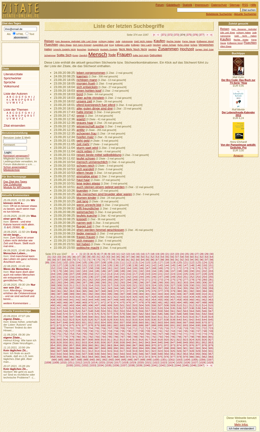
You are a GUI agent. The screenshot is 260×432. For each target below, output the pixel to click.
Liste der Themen (16, 109)
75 (98, 259)
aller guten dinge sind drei (95, 108)
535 (173, 308)
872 (166, 345)
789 (135, 336)
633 (135, 319)
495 (84, 305)
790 (141, 336)
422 (116, 296)
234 (78, 276)
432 (179, 296)
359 (211, 288)
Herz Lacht (146, 45)
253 (198, 276)
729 (84, 331)
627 (97, 319)
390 (78, 294)
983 (211, 356)
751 (59, 334)
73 (88, 259)
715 (160, 328)
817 (148, 339)
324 (154, 285)
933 (59, 354)
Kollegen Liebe (122, 45)
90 (172, 259)
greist (80, 115)
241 (122, 276)
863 (110, 345)
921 (148, 351)
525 (110, 308)
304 (192, 282)
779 (72, 336)
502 (129, 305)
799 (198, 336)
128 (66, 265)
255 (211, 276)
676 (78, 325)
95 (196, 259)
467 (72, 302)
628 (103, 319)
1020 (140, 362)
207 (72, 274)
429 (160, 296)
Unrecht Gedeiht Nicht (64, 49)
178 (53, 271)
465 (59, 302)
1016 (110, 362)
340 (91, 288)
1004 (187, 359)
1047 (201, 365)
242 (129, 276)
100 (53, 262)
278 (192, 279)
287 (84, 282)
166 (141, 268)
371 (164, 34)
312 (78, 285)
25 (187, 254)
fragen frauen (86, 237)
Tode (112, 55)
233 (72, 276)
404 (166, 294)
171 (173, 268)
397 (122, 294)
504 (141, 305)
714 (154, 328)
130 (78, 265)
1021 (148, 362)
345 (122, 288)
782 (91, 336)
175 (198, 268)
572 (78, 314)
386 (53, 294)
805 (72, 339)
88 (162, 259)
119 (173, 262)
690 (166, 325)
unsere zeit (84, 101)
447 (110, 299)
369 (110, 291)
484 (179, 302)
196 (166, 271)
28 (201, 254)
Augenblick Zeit (100, 45)
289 (97, 282)
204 (53, 274)
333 (211, 285)
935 (72, 354)
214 (116, 274)
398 (129, 294)
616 (192, 316)
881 (59, 348)
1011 (71, 362)
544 (66, 311)
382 (192, 291)
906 (53, 351)
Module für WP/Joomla (16, 187)
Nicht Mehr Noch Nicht (133, 49)
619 (211, 316)
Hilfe (253, 5)
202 (204, 271)
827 (211, 339)
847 (173, 342)
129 (72, 265)
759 (110, 334)
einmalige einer (87, 176)
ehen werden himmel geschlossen (100, 230)
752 (66, 334)
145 (173, 265)
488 (204, 302)
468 (78, 302)
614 (179, 316)
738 (141, 331)
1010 (63, 362)
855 (59, 345)
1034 (100, 365)
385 (211, 291)
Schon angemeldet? (15, 167)
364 (78, 291)
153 (59, 268)
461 (198, 299)
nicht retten (84, 151)
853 (211, 342)
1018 (125, 362)
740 (154, 331)
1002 (171, 359)
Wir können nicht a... (19, 201)
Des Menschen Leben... (19, 252)
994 (117, 359)
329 (185, 285)
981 (198, 356)
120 (179, 262)
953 (185, 354)
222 (166, 274)
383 (198, 291)
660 (141, 322)
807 (84, 339)
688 (154, 325)
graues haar (85, 122)
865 (122, 345)
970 (129, 356)
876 (192, 345)
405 (173, 294)
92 (182, 259)
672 (53, 325)
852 (204, 342)
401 (148, 294)
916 (116, 351)
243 (135, 276)
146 (179, 265)
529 (135, 308)
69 (69, 259)
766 (154, 334)
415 (72, 296)
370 (116, 291)
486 (192, 302)
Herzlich (157, 45)
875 (185, 345)
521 (84, 308)
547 (84, 311)
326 (166, 285)
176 (204, 268)
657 (122, 322)
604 (116, 316)
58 (182, 256)
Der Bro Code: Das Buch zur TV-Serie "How (238, 81)
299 (160, 282)
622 (66, 319)
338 (78, 288)
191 (135, 271)
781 (84, 336)
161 (110, 268)
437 (211, 296)
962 (78, 356)
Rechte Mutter (174, 41)
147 (185, 265)
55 (167, 256)
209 (84, 274)
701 (72, 328)
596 (66, 316)
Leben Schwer (169, 45)
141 (148, 265)
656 (116, 322)
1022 (156, 362)
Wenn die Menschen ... (17, 269)
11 (118, 254)
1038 (131, 365)
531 (148, 308)
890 (116, 348)
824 (192, 339)
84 (142, 259)
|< (154, 34)
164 (129, 268)
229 (211, 274)
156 (78, 268)
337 (72, 288)
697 (211, 325)
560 (166, 311)
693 (185, 325)
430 (166, 296)
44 (113, 256)
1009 (56, 362)
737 (135, 331)
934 (66, 354)
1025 (179, 362)
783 (97, 336)
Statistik (187, 5)
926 (179, 351)
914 (103, 351)
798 (192, 336)
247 (160, 276)
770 (179, 334)
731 (97, 331)
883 (72, 348)
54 (162, 256)
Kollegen (135, 45)
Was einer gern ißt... (19, 217)
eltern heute (85, 172)
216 (129, 274)
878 (204, 345)
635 (148, 319)
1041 (154, 365)
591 (198, 314)
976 (166, 356)
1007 (210, 359)
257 (59, 279)
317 (110, 285)
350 (154, 288)
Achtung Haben (106, 41)
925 (173, 351)
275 (173, 279)
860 (91, 345)
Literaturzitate (13, 74)
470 (91, 302)
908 (66, 351)
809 (97, 339)
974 (154, 356)
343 (110, 288)
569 (59, 314)
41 (98, 256)
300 (166, 282)
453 (148, 299)
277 (185, 279)
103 (72, 262)
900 (179, 348)
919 (135, 351)
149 (198, 265)
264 (103, 279)
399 (135, 294)
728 (78, 331)
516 (53, 308)
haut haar (83, 180)
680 (103, 325)
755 (84, 334)
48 (133, 256)
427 (148, 296)
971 (135, 356)
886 (91, 348)
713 (148, 328)
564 (192, 311)
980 (192, 356)
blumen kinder (86, 197)
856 (66, 345)
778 (66, 336)
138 (129, 265)
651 (84, 322)
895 (148, 348)
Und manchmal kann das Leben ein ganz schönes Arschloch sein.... (20, 259)
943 (122, 354)
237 (97, 276)
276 (179, 279)
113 (135, 262)
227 (198, 274)
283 (59, 282)
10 (113, 254)
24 (182, 254)
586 (166, 314)
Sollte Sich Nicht (140, 55)
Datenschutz (219, 5)
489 (211, 302)
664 (166, 322)
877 (198, 345)
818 (154, 339)
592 (204, 314)
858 (78, 345)
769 (173, 334)
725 (59, 331)
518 (66, 308)
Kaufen (159, 41)
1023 (164, 362)
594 (53, 316)
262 (91, 279)
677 (84, 325)
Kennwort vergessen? (16, 155)
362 (66, 291)
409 (198, 294)
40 (93, 256)
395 (110, 294)
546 (78, 311)
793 (160, 336)
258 (66, 279)
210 (91, 274)
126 (53, 265)
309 (59, 285)
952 (179, 354)
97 (206, 259)
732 (103, 331)
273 (160, 279)
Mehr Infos (241, 424)
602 (103, 316)
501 (122, 305)
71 (78, 259)
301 (173, 282)
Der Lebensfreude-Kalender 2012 (238, 114)
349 (148, 288)
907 (59, 351)
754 (78, 334)
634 (141, 319)
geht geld (83, 140)
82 (133, 259)
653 (97, 322)
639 (173, 319)
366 (91, 291)
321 (135, 285)
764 (141, 334)
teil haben (83, 244)
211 (97, 274)
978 (179, 356)
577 (110, 314)
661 (148, 322)
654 (103, 322)
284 (66, 282)
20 (162, 254)
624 (78, 319)
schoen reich (85, 165)
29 (206, 254)
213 (110, 274)
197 (173, 271)
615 (185, 316)
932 (53, 354)
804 (66, 339)
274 (166, 279)
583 (148, 314)
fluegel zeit (84, 226)
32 (54, 256)
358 (204, 288)
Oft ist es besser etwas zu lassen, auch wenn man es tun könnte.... (20, 208)
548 (91, 311)
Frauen (124, 54)
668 (192, 322)
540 (204, 308)
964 (91, 356)
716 (166, 328)
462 (204, 299)
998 (143, 359)
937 (84, 354)
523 (97, 308)
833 (84, 342)
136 (116, 265)
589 (185, 314)
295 (135, 282)
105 (84, 262)
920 (141, 351)
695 (198, 325)
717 (173, 328)
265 (110, 279)
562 (179, 311)
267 (122, 279)
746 (192, 331)
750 (53, 334)
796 (179, 336)
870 (154, 345)
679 (97, 325)
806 (78, 339)
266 (116, 279)
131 (84, 265)
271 (148, 279)
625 (84, 319)
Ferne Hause (189, 41)
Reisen (49, 41)
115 (148, 262)
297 (148, 282)
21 (167, 254)
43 (108, 256)
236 (91, 276)
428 (154, 296)
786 (116, 336)
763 (135, 334)
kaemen (82, 76)
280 (204, 279)
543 (59, 311)
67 (59, 259)
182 (78, 271)
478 (141, 302)
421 (110, 296)
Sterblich (152, 49)
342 (103, 288)
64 (211, 256)
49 (137, 256)
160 (103, 268)
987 (73, 359)
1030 (70, 365)
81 (128, 259)
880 (53, 348)
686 (141, 325)
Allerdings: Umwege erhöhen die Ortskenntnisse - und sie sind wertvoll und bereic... (19, 294)
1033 (93, 365)
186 (103, 271)
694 (192, 325)
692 (179, 325)
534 (166, 308)
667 (185, 322)
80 (123, 259)
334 (53, 288)
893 (135, 348)
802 (53, 339)
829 (59, 342)
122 (192, 262)
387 (59, 294)
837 (110, 342)
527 (122, 308)
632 (129, 319)
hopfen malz (85, 137)
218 (141, 274)
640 (179, 319)
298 (154, 282)
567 (211, 311)
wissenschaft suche (90, 126)
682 (116, 325)
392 (91, 294)
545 (72, 311)
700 (66, 328)
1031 (77, 365)
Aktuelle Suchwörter (245, 14)
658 (129, 322)
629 (110, 319)
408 (192, 294)
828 (53, 342)
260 (78, 279)
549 (97, 311)
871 (160, 345)
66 (54, 259)
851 (198, 342)
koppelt (82, 219)
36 (74, 256)
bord (80, 94)
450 (129, 299)
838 (116, 342)
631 (122, 319)
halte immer (85, 112)
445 (97, 299)
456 (166, 299)
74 (93, 259)
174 (192, 268)
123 (198, 262)
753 (72, 334)
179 (59, 271)
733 (110, 331)
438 (53, 299)
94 (191, 259)
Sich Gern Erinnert (82, 45)
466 (66, 302)
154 (66, 268)
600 (91, 316)
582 (141, 314)
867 (135, 345)
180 (66, 271)
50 (142, 256)
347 (135, 288)
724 (53, 331)
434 (192, 296)
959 (59, 356)
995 (124, 359)
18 (152, 254)
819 (160, 339)
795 (173, 336)
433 (185, 296)
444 (91, 299)
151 (211, 265)
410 (204, 294)
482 (166, 302)
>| (211, 34)
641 (185, 319)
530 (141, 308)
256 (53, 279)
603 (110, 316)
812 (116, 339)
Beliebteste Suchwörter (219, 14)
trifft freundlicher (88, 208)
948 (154, 354)
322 (141, 285)
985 (61, 359)
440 (66, 299)
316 (103, 285)
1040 (147, 365)
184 (91, 271)
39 (88, 256)
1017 (117, 362)
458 (179, 299)
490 (53, 305)
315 (97, 285)
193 (148, 271)
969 (122, 356)
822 (179, 339)
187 (110, 271)
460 (192, 299)
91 (177, 259)
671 (211, 322)
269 (135, 279)
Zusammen (168, 48)
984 (54, 359)
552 (116, 311)
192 (141, 271)
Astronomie (127, 41)
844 (154, 342)
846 (166, 342)
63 (206, 256)
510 (179, 305)
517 (59, 308)
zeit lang (82, 201)
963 (84, 356)
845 (160, 342)
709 (122, 328)
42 (103, 256)
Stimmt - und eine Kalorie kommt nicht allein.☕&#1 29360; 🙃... (19, 224)
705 (97, 328)
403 (160, 294)
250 (179, 276)
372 (170, 34)
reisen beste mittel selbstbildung (99, 155)
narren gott (84, 222)
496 (91, 305)
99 (47, 262)
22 (172, 254)
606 (129, 316)
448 (116, 299)
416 (78, 296)
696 (204, 325)
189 (122, 271)
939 (97, 354)
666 (179, 322)
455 (160, 299)
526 (116, 308)
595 (59, 316)
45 (118, 256)
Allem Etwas (65, 45)
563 (185, 311)
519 (72, 308)
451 (135, 299)
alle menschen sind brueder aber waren (104, 194)
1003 (179, 359)
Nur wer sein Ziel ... (19, 286)
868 (141, 345)
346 (129, 288)
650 (78, 322)
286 (78, 282)
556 (141, 311)
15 (137, 254)
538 (192, 308)
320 (129, 285)
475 (122, 302)
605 (122, 316)
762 (129, 334)
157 (84, 268)
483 (173, 302)
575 (97, 314)
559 (160, 311)
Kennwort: (9, 144)
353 (173, 288)
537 (185, 308)
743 (173, 331)
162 (116, 268)
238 (103, 276)
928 (192, 351)
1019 (133, 362)
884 (78, 348)
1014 (94, 362)
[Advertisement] (16, 53)
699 (59, 328)
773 (198, 334)
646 (53, 322)
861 (97, 345)
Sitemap (234, 5)
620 (53, 319)
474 (116, 302)
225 (185, 274)
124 (204, 262)
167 (148, 268)
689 (160, 325)
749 (211, 331)
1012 (79, 362)
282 (53, 282)
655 (110, 322)
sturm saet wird (87, 147)
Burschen (81, 49)
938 (91, 354)
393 (97, 294)
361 (59, 291)
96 (201, 259)
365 (84, 291)
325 (160, 285)
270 (141, 279)
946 (141, 354)
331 (198, 285)
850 (192, 342)
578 (116, 314)
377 (202, 34)
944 (129, 354)
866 (129, 345)
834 (91, 342)
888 (103, 348)
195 (160, 271)
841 (135, 342)
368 (103, 291)
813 (122, 339)
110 (116, 262)
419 (97, 296)
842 (141, 342)
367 (97, 291)
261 (84, 279)
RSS (245, 5)
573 (84, 314)
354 (179, 288)
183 (84, 271)
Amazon (238, 155)
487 (198, 302)
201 (198, 271)
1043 (170, 365)
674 (66, 325)
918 (129, 351)
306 (204, 282)
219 (148, 274)
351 (160, 288)
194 (154, 271)
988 (80, 359)
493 (72, 305)
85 (147, 259)
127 (59, 265)
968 (116, 356)
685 (135, 325)
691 (173, 325)
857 (72, 345)
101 (59, 262)
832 (78, 342)
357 (198, 288)
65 (49, 259)
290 (103, 282)
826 (204, 339)
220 (154, 274)
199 (185, 271)
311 (72, 285)
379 (173, 291)
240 (116, 276)
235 (84, 276)
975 (160, 356)
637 (160, 319)
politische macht (88, 247)
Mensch (97, 54)
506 (154, 305)
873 (173, 345)
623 (72, 319)
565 (198, 311)
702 (78, 328)
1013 (86, 362)
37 (78, 256)
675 (72, 325)
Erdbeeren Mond (205, 41)
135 (110, 265)
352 (166, 288)
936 (78, 354)
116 (154, 262)
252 (192, 276)
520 (78, 308)
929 (198, 351)
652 (91, 322)
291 (110, 282)
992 (105, 359)
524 (103, 308)
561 (173, 311)
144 (166, 265)
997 (136, 359)
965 (97, 356)
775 (211, 334)
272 (154, 279)
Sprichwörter (12, 78)
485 (185, 302)
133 (97, 265)
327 (173, 285)
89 (167, 259)
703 (84, 328)
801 (211, 336)
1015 (102, 362)
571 (72, 314)
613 (173, 316)
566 (204, 311)
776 (53, 336)
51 (147, 256)
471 (97, 302)
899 (173, 348)
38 (83, 256)
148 (192, 265)
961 (72, 356)
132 (91, 265)
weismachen (85, 212)
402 (154, 294)
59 (187, 256)
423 (122, 296)
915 (110, 351)
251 (185, 276)
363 (72, 291)
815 (135, 339)
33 (59, 256)
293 (122, 282)
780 (78, 336)
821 (173, 339)
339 (84, 288)
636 (154, 319)
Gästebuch (173, 5)
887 (97, 348)
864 (116, 345)
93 (187, 259)
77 (108, 259)
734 (116, 331)
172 (179, 268)
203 (211, 271)
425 (135, 296)
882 (66, 348)
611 (160, 316)
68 (64, 259)
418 (91, 296)
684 (129, 325)
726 (66, 331)
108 (103, 262)
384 (204, 291)
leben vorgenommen (91, 72)
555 (135, 311)
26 (191, 254)
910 (78, 351)
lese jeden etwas (88, 183)
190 (129, 271)
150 (204, 265)
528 (129, 308)
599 (84, 316)
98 (211, 259)
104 (78, 262)
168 (154, 268)
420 (103, 296)
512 (192, 305)
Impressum (202, 5)
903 (198, 348)
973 (148, 356)
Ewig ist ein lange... (20, 233)
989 (86, 359)
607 (135, 316)
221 (160, 274)
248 (166, 276)
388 (66, 294)
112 (129, 262)
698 (53, 328)
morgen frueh (86, 83)
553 (122, 311)
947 (148, 354)
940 (103, 354)
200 (192, 271)
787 (122, 336)
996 (130, 359)
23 (177, 254)
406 (179, 294)
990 (92, 359)
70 (74, 259)
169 (160, 268)
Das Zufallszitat (12, 184)
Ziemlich (83, 55)
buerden (82, 190)
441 (72, 299)
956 (204, 354)
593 (211, 314)
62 (201, 256)
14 (133, 254)
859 (84, 345)
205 (59, 274)
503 (135, 305)
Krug (111, 45)
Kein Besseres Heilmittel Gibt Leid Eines (76, 41)
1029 (210, 362)
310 (66, 285)
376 (195, 34)
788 (129, 336)
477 (135, 302)
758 (103, 334)
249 (173, 276)
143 (160, 265)
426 (141, 296)
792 (154, 336)
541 (211, 308)
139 (135, 265)
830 (66, 342)
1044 (178, 365)
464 (53, 302)
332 (204, 285)
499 (110, 305)
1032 (85, 365)
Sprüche (9, 82)
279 (198, 279)
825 (198, 339)
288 (91, 282)
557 (148, 311)
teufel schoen (86, 158)
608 (141, 316)
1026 (187, 362)
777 (59, 336)
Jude (117, 41)
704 (91, 328)
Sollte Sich (64, 55)
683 (122, 325)
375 (189, 34)
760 (116, 334)
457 (173, 299)
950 (166, 354)
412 (53, 296)
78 (113, 259)
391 (84, 294)
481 (160, 302)
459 (185, 299)
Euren (75, 55)
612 (166, 316)
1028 (202, 362)
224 (179, 274)
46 (123, 256)
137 (122, 265)
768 (166, 334)
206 (66, 274)
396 (116, 294)
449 (122, 299)
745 (185, 331)
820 (166, 339)
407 (185, 294)
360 (53, 291)
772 (192, 334)
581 (135, 314)
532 (154, 308)
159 (97, 268)
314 (91, 285)
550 (103, 311)
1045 (185, 365)
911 (84, 351)
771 (185, 334)
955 (198, 354)
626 (91, 319)
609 (148, 316)
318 (116, 285)
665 (173, 322)
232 (66, 276)
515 (211, 305)
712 (141, 328)
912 (91, 351)
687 (148, 325)
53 (157, 256)
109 (110, 262)
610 (154, 316)
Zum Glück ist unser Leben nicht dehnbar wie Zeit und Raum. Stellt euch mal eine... (19, 242)
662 (154, 322)
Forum (160, 5)
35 (69, 256)
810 (103, 339)
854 (53, 345)
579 (122, 314)
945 (135, 354)
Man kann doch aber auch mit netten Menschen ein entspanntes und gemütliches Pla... (19, 276)
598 (78, 316)
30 (211, 254)
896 (154, 348)
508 (166, 305)
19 (157, 254)
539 (198, 308)
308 (53, 285)
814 (129, 339)
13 (128, 254)
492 (66, 305)
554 (129, 311)
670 (204, 322)
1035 (108, 365)
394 (103, 294)
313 (84, 285)
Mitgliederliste (11, 170)
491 (59, 305)
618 (204, 316)
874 (179, 345)
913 (97, 351)
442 (78, 299)
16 (142, 254)
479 (148, 302)
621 (59, 319)
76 (103, 259)
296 (141, 282)
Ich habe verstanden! (241, 428)
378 (166, 291)
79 (118, 259)
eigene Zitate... (12, 319)
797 (185, 336)
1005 (194, 359)
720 (192, 328)
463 (211, 299)
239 (110, 276)
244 (141, 276)
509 (173, 305)
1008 (48, 362)
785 (110, 336)
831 (72, 342)
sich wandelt (85, 169)
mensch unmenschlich (92, 162)
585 (160, 314)
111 (122, 262)
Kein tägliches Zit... (15, 350)
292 (116, 282)
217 (135, 274)
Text (31, 34)
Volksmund (11, 86)
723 (211, 328)
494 (78, 305)
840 (129, 342)
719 (185, 328)
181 (72, 271)
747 (198, 331)
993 (111, 359)
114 (141, 262)
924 (166, 351)
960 (66, 356)
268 (129, 279)
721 (198, 328)
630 (116, 319)
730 (91, 331)
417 (84, 296)
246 (154, 276)
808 (91, 339)
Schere (193, 45)
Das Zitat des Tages (15, 181)
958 (53, 356)
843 (148, 342)
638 (166, 319)
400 (141, 294)
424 (129, 296)
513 (198, 305)
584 (154, 314)
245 (148, 276)
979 (185, 356)
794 (166, 336)
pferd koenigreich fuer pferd (96, 105)
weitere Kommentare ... (17, 303)
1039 (139, 365)
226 (192, 274)
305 (198, 282)
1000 (156, 359)
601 (97, 316)
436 (204, 296)
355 (185, 288)
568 (53, 314)
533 (160, 308)
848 (179, 342)
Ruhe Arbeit (183, 45)
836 (103, 342)
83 (137, 259)
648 (66, 322)
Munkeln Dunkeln (109, 49)
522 (91, 308)
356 (192, 288)
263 (97, 279)
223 (173, 274)
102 (66, 262)
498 (103, 305)
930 (204, 351)
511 (185, 305)
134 (103, 265)
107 (97, 262)
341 (97, 288)
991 (98, 359)
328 (179, 285)
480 (154, 302)
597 (72, 316)
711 (135, 328)
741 (160, 331)
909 (72, 351)
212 (103, 274)
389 (72, 294)
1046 (193, 365)
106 (91, 262)
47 (128, 256)
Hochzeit (187, 49)
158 (91, 268)
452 (141, 299)
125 (211, 262)
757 (97, 334)
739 (148, 331)
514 (204, 305)
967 (110, 356)
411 (211, 294)
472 (103, 302)
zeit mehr (83, 144)
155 (72, 268)
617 (198, 316)
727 (72, 331)
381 (185, 291)
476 (129, 302)
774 (204, 334)
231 (59, 276)
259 (72, 279)
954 (192, 354)
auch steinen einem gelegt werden (101, 187)
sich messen (85, 240)
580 (129, 314)
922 (154, 351)
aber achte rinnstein (90, 97)
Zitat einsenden (14, 125)
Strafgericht (93, 49)
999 (149, 359)
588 (179, 314)
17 (147, 254)
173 (185, 268)
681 (110, 325)
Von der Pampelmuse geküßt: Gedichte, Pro (238, 146)
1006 (202, 359)
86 (152, 259)
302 (179, 282)
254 (204, 276)
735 (122, 331)
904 (204, 348)
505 (148, 305)
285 (72, 282)
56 (172, 256)
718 (179, 328)
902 (192, 348)
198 (179, 271)
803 (59, 339)
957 (211, 354)
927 (185, 351)
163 (122, 268)
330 (192, 285)
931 (211, 351)
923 (160, 351)
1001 (164, 359)
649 (72, 322)
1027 (194, 362)
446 (103, 299)
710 (129, 328)
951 (173, 354)
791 (148, 336)
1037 (124, 365)
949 (160, 354)
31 (49, 256)
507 (160, 305)
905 (211, 348)
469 (84, 302)
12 (123, 254)
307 (211, 282)
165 (135, 268)
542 (53, 311)
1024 (171, 362)
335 (59, 288)
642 (192, 319)
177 (211, 268)
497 (97, 305)
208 (78, 274)
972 (141, 356)
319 (122, 285)
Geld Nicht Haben (143, 41)
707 (110, 328)
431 (173, 296)
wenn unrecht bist (89, 205)
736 (129, 331)
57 (177, 256)
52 (152, 256)
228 (204, 274)
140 (141, 265)
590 (192, 314)
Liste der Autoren (15, 93)
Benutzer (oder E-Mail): (17, 137)
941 (110, 354)
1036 (116, 365)
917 (122, 351)
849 (185, 342)
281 (211, 279)
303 (185, 282)
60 (191, 256)
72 (83, 259)
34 (64, 256)
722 (204, 328)
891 (122, 348)
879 (211, 345)
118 (166, 262)
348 (141, 288)
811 (110, 339)
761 (122, 334)
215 (122, 274)
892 (129, 348)
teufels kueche (87, 215)
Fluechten (51, 44)
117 (160, 262)
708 (116, 328)
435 (198, 296)
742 (166, 331)
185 (97, 271)
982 (204, 356)
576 (103, 314)
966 (103, 356)
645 (211, 319)
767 (160, 334)
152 (53, 268)
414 (66, 296)
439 (59, 299)
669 (198, 322)
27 (196, 254)
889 (110, 348)
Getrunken (156, 55)
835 (97, 342)
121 (185, 262)
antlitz (81, 130)
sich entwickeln (87, 87)
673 (59, 325)
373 (176, 34)
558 (154, 311)
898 (166, 348)
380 (179, 291)
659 (135, 322)
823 (185, 339)
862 (103, 345)
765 (148, 334)
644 (204, 319)
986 (67, 359)
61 (196, 256)
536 (179, 308)
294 (129, 282)
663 (160, 322)
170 (166, 268)
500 (116, 305)
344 (116, 288)
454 (154, 299)
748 (204, 331)
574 (91, 314)
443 (84, 299)
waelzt (81, 119)
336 (66, 288)
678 (91, 325)
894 (141, 348)
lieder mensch (86, 233)
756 (91, 334)
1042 (162, 365)
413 (59, 296)
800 (204, 336)
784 (103, 336)
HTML (20, 34)
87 (157, 259)
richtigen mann (87, 80)
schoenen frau (87, 133)
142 (154, 265)
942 (116, 354)
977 (173, 356)
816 (141, 339)
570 (66, 314)
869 (148, 345)
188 (116, 271)
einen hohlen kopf (89, 90)
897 (160, 348)
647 (59, 322)
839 (122, 342)
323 (148, 285)
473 (110, 302)
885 (84, 348)
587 (173, 314)
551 (110, 311)
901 (185, 348)
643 (198, 319)
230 (53, 276)
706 (103, 328)
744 (179, 331)
